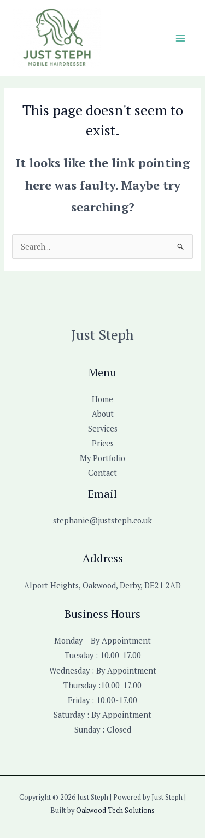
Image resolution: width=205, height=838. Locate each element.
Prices (103, 443)
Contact (102, 473)
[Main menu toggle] (180, 38)
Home (102, 399)
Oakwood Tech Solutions (115, 810)
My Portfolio (102, 458)
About (103, 414)
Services (103, 428)
